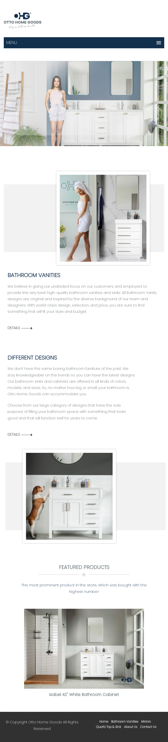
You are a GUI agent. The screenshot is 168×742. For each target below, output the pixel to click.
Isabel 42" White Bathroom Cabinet (84, 694)
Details (14, 327)
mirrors (146, 721)
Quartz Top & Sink (108, 727)
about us (130, 727)
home (103, 721)
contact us (148, 727)
